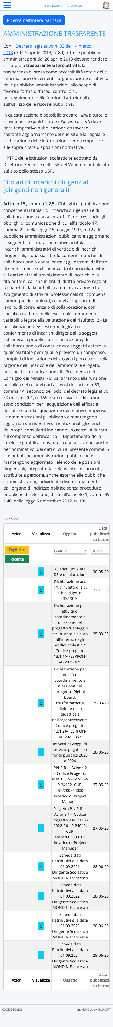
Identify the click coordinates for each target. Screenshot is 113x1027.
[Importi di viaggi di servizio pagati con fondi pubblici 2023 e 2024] (41, 752)
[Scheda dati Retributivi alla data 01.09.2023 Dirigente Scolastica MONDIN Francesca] (41, 926)
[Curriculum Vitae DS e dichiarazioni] (41, 571)
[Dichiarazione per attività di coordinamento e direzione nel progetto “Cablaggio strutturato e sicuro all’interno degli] (41, 633)
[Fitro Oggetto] (70, 557)
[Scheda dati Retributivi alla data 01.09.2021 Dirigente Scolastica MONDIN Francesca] (41, 866)
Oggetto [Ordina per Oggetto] (70, 533)
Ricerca (17, 559)
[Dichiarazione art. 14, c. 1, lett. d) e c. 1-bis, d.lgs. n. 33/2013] (41, 590)
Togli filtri (17, 549)
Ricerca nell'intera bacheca (34, 20)
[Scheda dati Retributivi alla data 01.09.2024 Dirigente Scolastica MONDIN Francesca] (41, 955)
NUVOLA (84, 1009)
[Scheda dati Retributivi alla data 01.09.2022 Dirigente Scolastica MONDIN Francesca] (41, 896)
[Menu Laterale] (7, 7)
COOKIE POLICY (12, 1009)
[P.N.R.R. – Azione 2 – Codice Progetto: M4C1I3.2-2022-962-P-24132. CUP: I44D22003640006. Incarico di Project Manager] (41, 784)
